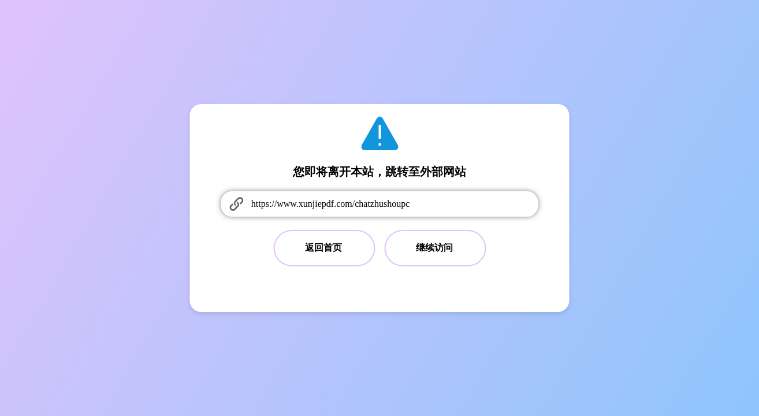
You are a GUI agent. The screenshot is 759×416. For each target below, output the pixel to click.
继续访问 (434, 247)
